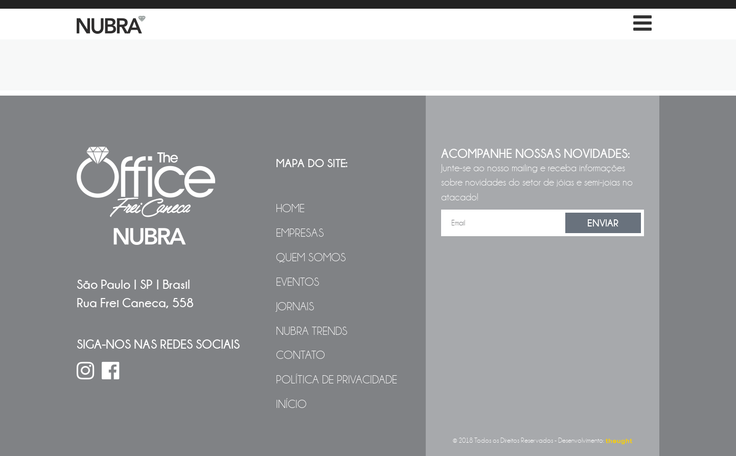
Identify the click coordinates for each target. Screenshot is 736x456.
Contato (300, 355)
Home (290, 208)
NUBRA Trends (312, 331)
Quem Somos (311, 258)
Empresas (300, 233)
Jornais (295, 307)
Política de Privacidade (336, 380)
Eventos (297, 282)
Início (291, 404)
